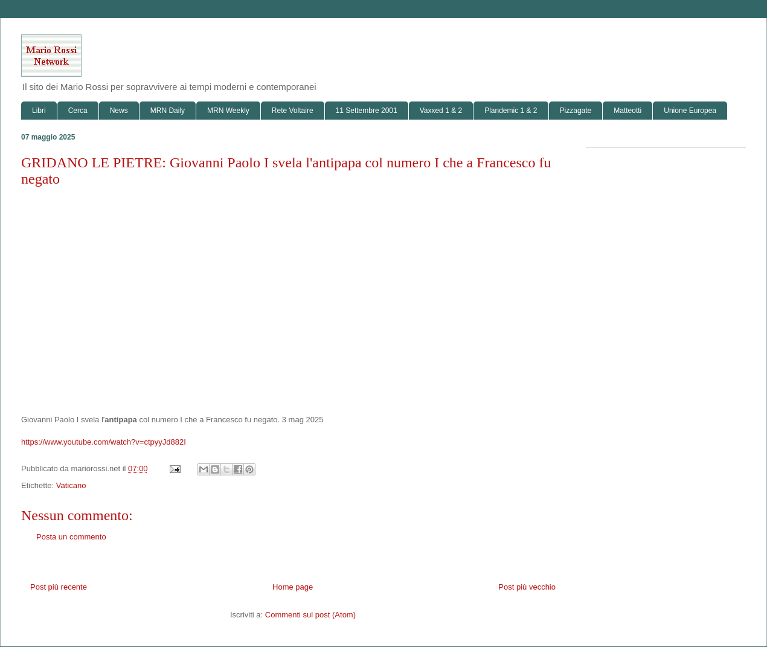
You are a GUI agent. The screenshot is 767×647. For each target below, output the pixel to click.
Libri (39, 110)
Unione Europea (690, 110)
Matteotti (627, 110)
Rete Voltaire (292, 110)
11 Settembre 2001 (366, 110)
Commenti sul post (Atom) (310, 614)
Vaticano (71, 485)
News (119, 110)
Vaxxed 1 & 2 (441, 110)
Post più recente (58, 586)
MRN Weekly (228, 110)
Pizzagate (576, 110)
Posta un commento (71, 536)
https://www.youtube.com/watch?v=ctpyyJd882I (103, 441)
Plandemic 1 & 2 (510, 110)
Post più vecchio (527, 586)
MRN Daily (167, 110)
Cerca (78, 110)
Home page (292, 586)
